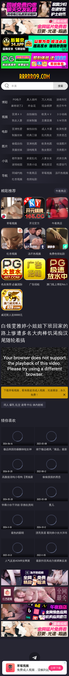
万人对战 (47, 99)
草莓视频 (47, 173)
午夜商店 (32, 173)
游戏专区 (61, 99)
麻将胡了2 (17, 105)
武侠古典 (61, 158)
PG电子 (17, 99)
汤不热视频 (61, 173)
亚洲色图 (32, 143)
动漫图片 (61, 143)
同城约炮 (17, 173)
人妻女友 (47, 158)
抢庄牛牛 (61, 105)
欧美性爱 (61, 129)
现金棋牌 (47, 105)
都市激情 (17, 158)
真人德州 (32, 99)
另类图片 (61, 149)
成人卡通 (47, 129)
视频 (5, 117)
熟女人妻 (17, 120)
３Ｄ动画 (61, 114)
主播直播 (47, 120)
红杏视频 (17, 179)
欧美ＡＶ (47, 114)
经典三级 (32, 135)
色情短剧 (32, 179)
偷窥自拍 (17, 143)
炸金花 (32, 105)
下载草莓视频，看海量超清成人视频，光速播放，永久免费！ (35, 392)
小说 (5, 161)
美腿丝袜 (17, 149)
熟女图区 (47, 149)
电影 (5, 131)
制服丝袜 (17, 135)
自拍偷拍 (32, 114)
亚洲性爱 (17, 129)
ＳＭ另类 (61, 120)
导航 (5, 175)
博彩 (5, 102)
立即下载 (56, 668)
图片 (5, 146)
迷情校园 (17, 164)
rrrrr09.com (34, 76)
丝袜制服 (32, 120)
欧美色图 (47, 143)
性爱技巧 (61, 164)
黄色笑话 (47, 164)
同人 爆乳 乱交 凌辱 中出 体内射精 (23, 404)
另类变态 (61, 135)
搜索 (60, 86)
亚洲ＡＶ (17, 114)
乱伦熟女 (47, 135)
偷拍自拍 (32, 129)
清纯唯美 (32, 149)
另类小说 (32, 164)
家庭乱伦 (32, 158)
